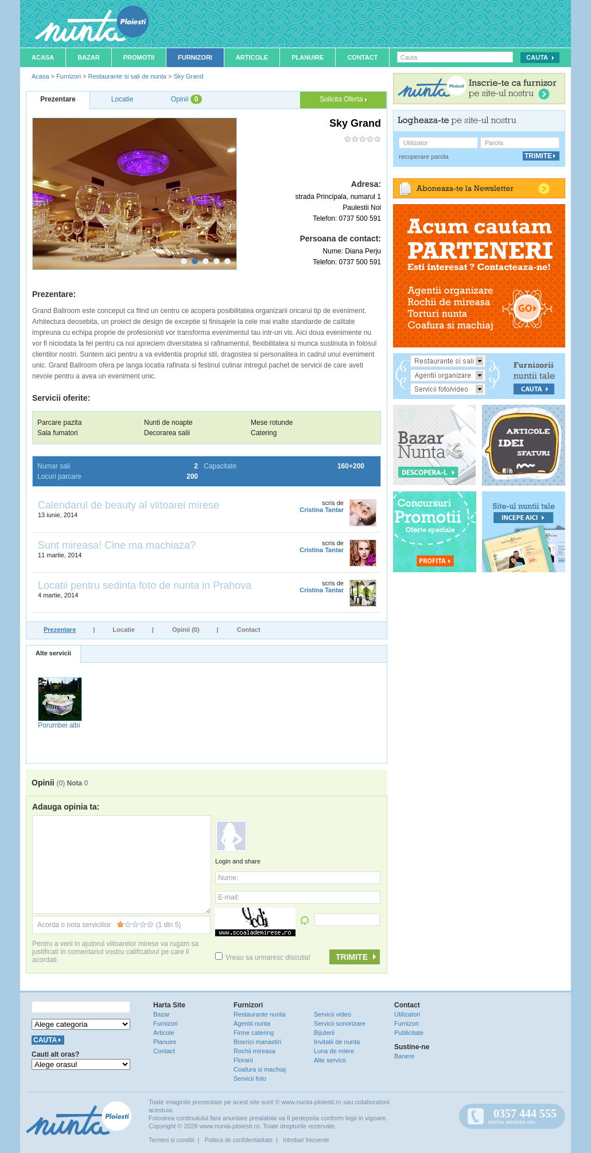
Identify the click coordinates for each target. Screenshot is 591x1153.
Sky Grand (188, 76)
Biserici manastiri (257, 1041)
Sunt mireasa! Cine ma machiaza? (117, 545)
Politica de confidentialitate (239, 1140)
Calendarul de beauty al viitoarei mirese (128, 505)
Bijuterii (324, 1032)
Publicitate (408, 1032)
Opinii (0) (186, 629)
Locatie (123, 629)
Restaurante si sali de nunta (127, 76)
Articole (252, 57)
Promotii (138, 57)
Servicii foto (250, 1078)
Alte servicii (53, 653)
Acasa (43, 57)
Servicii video (332, 1014)
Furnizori (195, 57)
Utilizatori (407, 1014)
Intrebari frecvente (306, 1140)
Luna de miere (334, 1051)
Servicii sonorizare (340, 1023)
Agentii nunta (252, 1023)
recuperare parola (424, 156)
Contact (362, 57)
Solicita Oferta (343, 99)
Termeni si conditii (171, 1140)
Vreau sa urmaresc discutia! (262, 957)
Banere (404, 1056)
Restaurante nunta (260, 1014)
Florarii (243, 1060)
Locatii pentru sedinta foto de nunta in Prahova (144, 585)
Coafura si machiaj (260, 1069)
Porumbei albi (59, 725)
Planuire (307, 57)
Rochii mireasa (254, 1051)
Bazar (88, 57)
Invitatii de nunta (337, 1041)
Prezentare (60, 629)
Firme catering (254, 1032)
